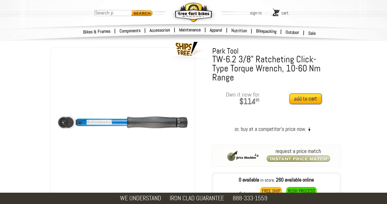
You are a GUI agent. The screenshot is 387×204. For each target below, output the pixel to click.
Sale (312, 33)
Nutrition (239, 30)
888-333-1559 (250, 198)
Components (130, 30)
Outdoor (292, 32)
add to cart (305, 98)
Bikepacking (266, 31)
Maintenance (190, 30)
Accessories (160, 30)
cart (285, 13)
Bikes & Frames (97, 31)
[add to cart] (307, 99)
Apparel (216, 30)
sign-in (256, 13)
